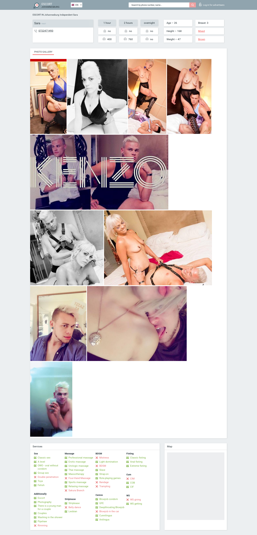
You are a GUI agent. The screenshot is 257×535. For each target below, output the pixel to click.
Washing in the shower (50, 517)
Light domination (108, 461)
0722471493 (46, 30)
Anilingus (104, 519)
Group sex (43, 472)
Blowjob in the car (109, 511)
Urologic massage (79, 465)
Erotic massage (77, 461)
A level (41, 461)
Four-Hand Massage (79, 478)
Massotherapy (76, 474)
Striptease (74, 503)
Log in (211, 4)
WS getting (136, 503)
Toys (40, 481)
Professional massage (81, 457)
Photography (44, 502)
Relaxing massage (78, 486)
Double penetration (48, 477)
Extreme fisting (138, 465)
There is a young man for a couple (49, 507)
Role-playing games (110, 478)
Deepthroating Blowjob (111, 507)
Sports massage (77, 482)
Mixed (201, 31)
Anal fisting (136, 461)
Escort (41, 497)
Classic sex (44, 457)
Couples (42, 513)
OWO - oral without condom (48, 467)
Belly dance (75, 507)
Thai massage (76, 469)
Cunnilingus (105, 515)
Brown (201, 39)
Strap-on (104, 474)
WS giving (135, 499)
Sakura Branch (76, 490)
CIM (132, 478)
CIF (132, 486)
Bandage (104, 482)
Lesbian (73, 511)
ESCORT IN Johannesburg (46, 14)
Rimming (42, 525)
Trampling (104, 486)
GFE (101, 503)
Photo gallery (43, 51)
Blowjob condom (108, 499)
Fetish (41, 485)
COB (132, 482)
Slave (102, 469)
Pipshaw (42, 521)
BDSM (102, 465)
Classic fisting (138, 457)
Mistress (104, 457)
